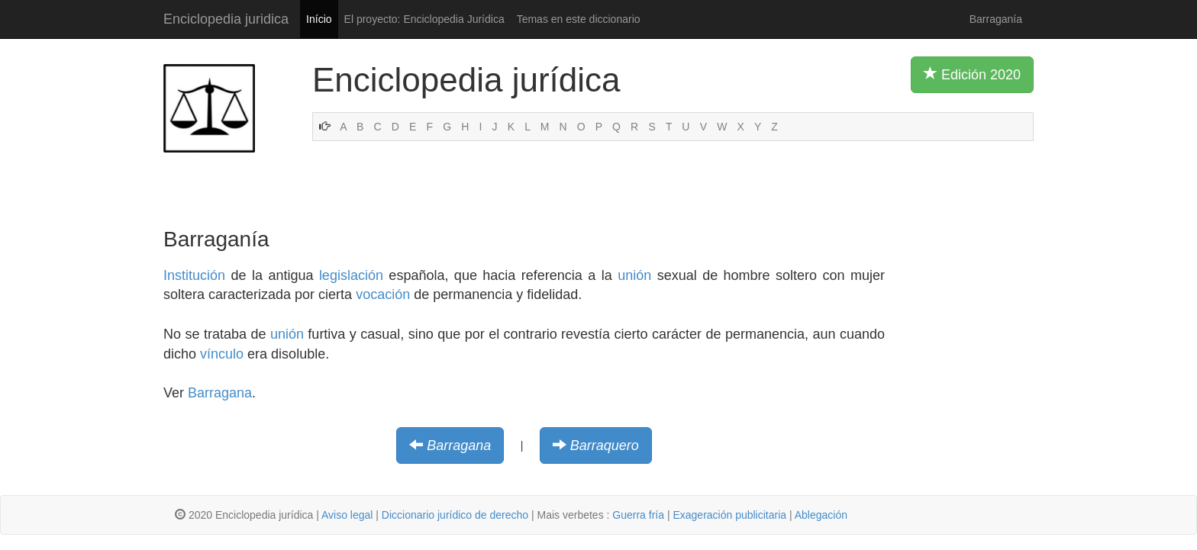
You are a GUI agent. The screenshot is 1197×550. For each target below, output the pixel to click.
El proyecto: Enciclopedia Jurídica (424, 19)
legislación (351, 275)
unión (634, 275)
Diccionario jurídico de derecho (455, 515)
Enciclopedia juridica (226, 19)
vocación (383, 294)
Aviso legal (347, 515)
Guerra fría (638, 515)
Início (318, 19)
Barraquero (604, 445)
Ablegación (821, 515)
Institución (194, 275)
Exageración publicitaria (729, 515)
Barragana (220, 392)
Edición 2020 (972, 74)
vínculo (222, 354)
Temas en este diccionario (578, 19)
